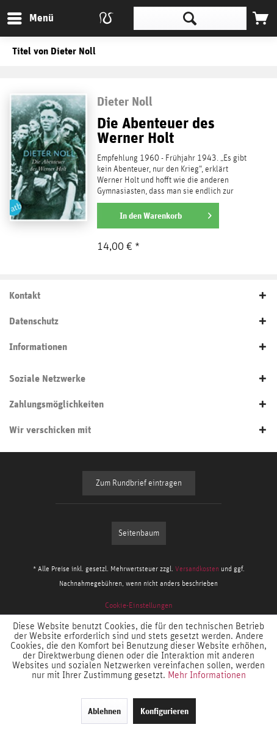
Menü (21, 16)
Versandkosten (197, 568)
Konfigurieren (164, 711)
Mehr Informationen (207, 675)
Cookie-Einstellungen (139, 606)
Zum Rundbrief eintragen (139, 483)
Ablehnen (104, 711)
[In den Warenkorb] (158, 215)
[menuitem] (30, 18)
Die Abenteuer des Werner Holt (156, 131)
